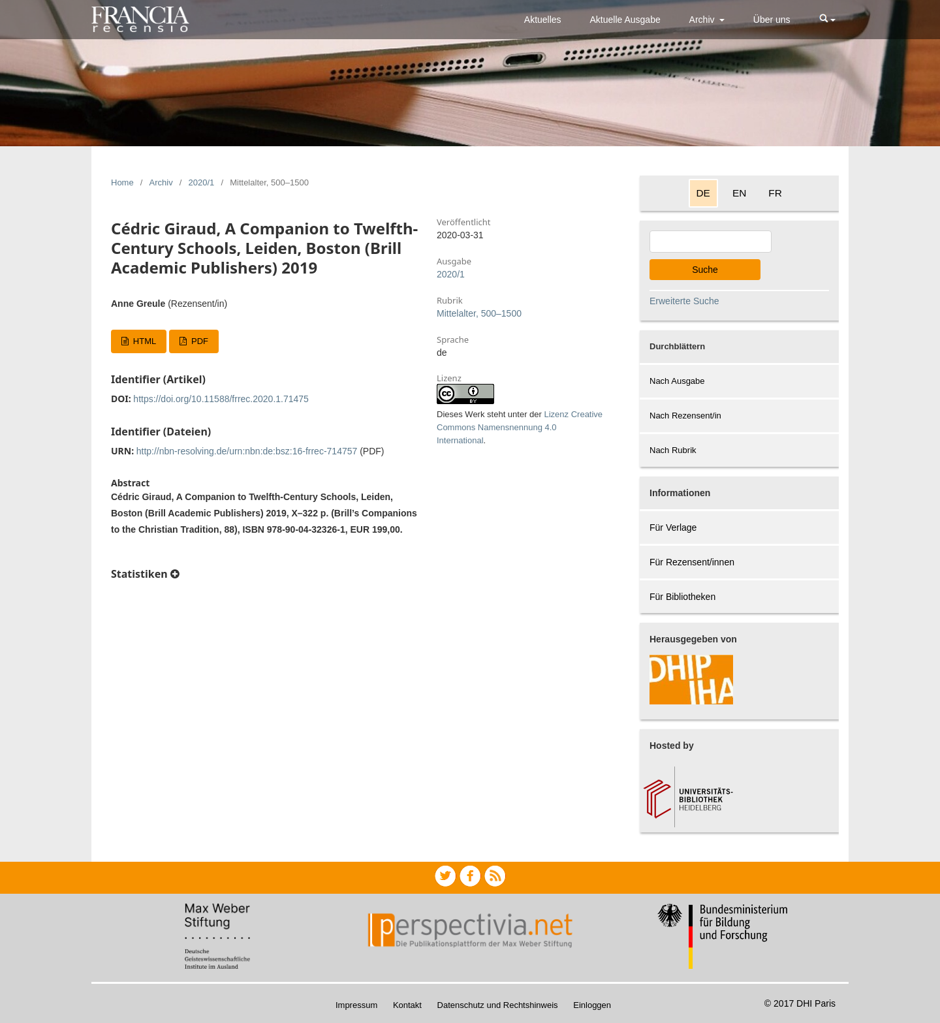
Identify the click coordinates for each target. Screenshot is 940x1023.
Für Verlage (673, 527)
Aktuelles (542, 19)
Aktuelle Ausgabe (625, 19)
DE (703, 192)
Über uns (772, 19)
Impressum (356, 1005)
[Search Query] (711, 241)
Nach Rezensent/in (685, 415)
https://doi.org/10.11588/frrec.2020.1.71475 (221, 399)
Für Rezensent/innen (692, 562)
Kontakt (407, 1005)
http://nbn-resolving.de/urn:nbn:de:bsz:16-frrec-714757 (247, 451)
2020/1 (202, 182)
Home (122, 182)
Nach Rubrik (673, 450)
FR (775, 192)
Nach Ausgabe (677, 381)
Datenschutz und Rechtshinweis (497, 1005)
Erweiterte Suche (684, 301)
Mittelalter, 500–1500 (479, 313)
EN (739, 192)
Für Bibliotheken (682, 596)
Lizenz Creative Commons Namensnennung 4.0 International (520, 427)
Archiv (703, 19)
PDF (198, 341)
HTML (143, 341)
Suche (705, 269)
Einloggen (592, 1005)
